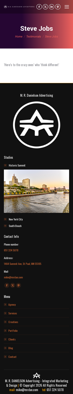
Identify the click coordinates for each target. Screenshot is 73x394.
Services (12, 313)
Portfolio (13, 330)
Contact (12, 357)
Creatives (13, 322)
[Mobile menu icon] (66, 6)
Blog (10, 348)
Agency (12, 304)
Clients (12, 339)
